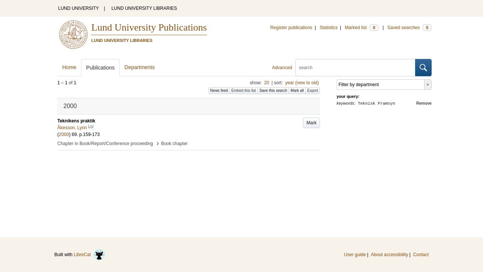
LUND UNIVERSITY (78, 8)
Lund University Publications (149, 27)
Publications (100, 68)
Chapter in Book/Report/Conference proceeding (105, 143)
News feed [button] (219, 90)
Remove (424, 103)
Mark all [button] (297, 90)
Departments (140, 67)
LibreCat (89, 255)
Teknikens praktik (76, 121)
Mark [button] (311, 122)
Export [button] (312, 90)
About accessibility (389, 254)
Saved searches (409, 27)
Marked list (361, 27)
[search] (355, 67)
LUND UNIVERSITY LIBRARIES (144, 8)
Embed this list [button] (243, 90)
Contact (421, 254)
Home (69, 67)
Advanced (282, 67)
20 (266, 82)
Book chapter (174, 143)
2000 (64, 134)
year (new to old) (302, 82)
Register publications (291, 27)
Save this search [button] (273, 90)
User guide (355, 254)
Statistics (329, 27)
